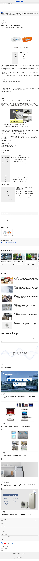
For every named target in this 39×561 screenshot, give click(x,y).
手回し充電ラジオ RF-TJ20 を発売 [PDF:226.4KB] (8, 242)
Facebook (14, 553)
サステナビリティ (4, 534)
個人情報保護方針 (24, 555)
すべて (2, 523)
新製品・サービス (9, 223)
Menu (19, 9)
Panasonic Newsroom (5, 520)
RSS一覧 (2, 550)
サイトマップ (9, 554)
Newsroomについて (4, 548)
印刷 (2, 17)
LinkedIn (24, 553)
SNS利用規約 (23, 554)
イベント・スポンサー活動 (5, 536)
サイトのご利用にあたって (16, 554)
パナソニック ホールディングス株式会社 (6, 3)
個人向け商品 (3, 223)
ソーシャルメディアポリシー (16, 555)
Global (36, 520)
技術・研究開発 (3, 528)
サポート (5, 554)
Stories (2, 539)
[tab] (19, 338)
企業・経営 (3, 526)
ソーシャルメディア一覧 (4, 546)
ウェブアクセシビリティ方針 (30, 554)
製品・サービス (3, 22)
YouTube (18, 553)
